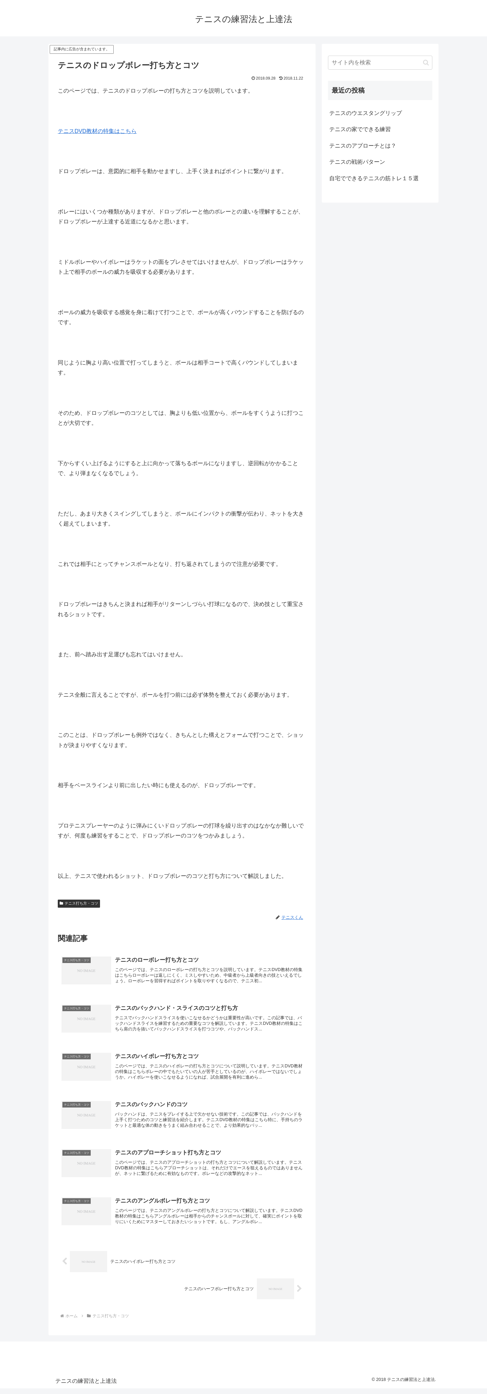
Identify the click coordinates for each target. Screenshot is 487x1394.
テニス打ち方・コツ (79, 903)
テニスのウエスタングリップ (365, 113)
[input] (380, 63)
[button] (426, 62)
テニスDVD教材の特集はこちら (97, 131)
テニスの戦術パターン (357, 162)
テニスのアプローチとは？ (362, 146)
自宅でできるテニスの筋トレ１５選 (374, 178)
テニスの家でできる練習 (360, 129)
